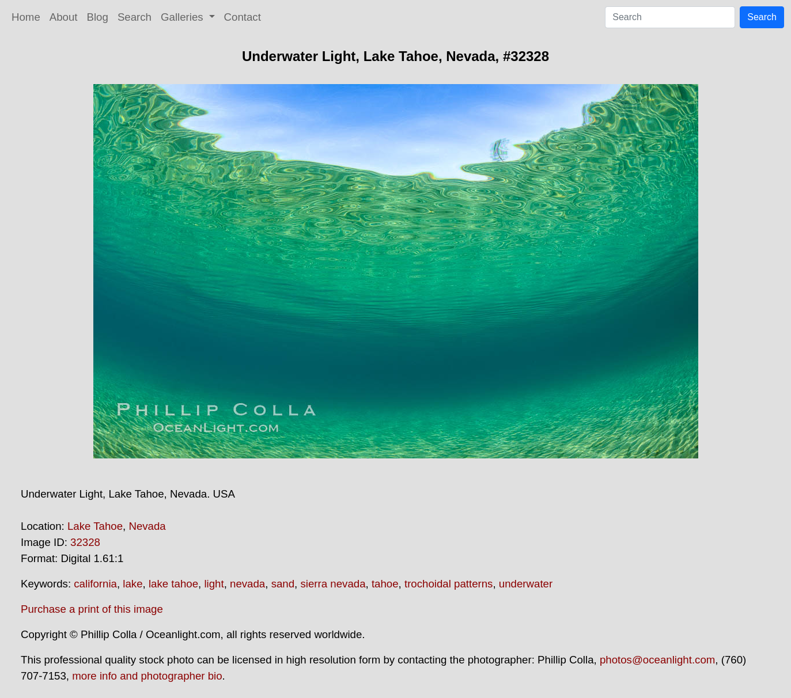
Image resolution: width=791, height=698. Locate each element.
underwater (525, 584)
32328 (85, 542)
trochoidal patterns (448, 584)
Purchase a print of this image (92, 609)
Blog (97, 17)
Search (135, 17)
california (95, 584)
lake (132, 584)
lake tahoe (173, 584)
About (64, 17)
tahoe (385, 584)
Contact (242, 17)
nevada (247, 584)
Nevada (146, 526)
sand (282, 584)
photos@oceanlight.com (657, 660)
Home (26, 17)
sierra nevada (332, 584)
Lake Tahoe (95, 526)
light (214, 584)
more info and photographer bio (147, 676)
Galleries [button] (183, 17)
